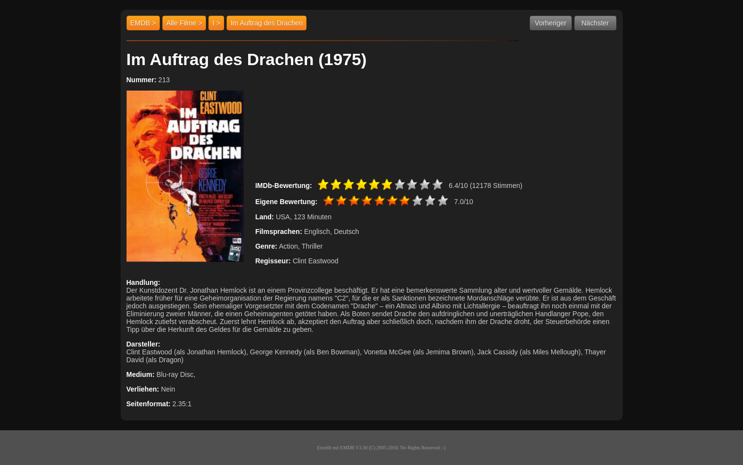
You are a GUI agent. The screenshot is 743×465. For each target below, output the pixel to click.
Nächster (595, 23)
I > (216, 23)
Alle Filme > (184, 23)
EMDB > (143, 23)
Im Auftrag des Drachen (267, 23)
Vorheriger (550, 23)
